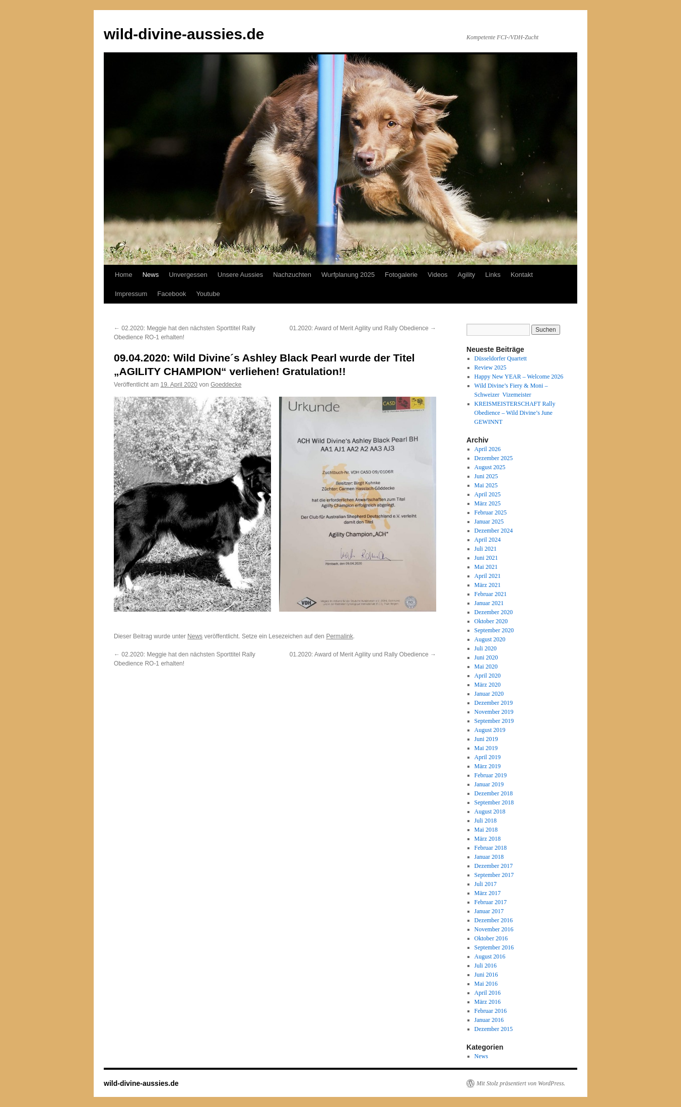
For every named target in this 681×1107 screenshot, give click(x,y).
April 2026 (487, 449)
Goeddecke (226, 384)
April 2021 (487, 575)
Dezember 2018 (493, 793)
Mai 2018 (486, 829)
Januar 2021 (489, 603)
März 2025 (487, 503)
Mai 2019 (486, 748)
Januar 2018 (489, 856)
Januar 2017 (489, 911)
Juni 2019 (486, 739)
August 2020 (490, 639)
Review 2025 (490, 367)
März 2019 (487, 766)
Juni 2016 (486, 974)
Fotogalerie (401, 274)
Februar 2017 (490, 902)
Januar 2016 (489, 1019)
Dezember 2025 (493, 458)
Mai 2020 (486, 666)
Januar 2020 (489, 693)
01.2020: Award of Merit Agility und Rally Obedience (363, 328)
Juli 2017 (485, 884)
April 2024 (487, 539)
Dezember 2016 (493, 920)
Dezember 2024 (493, 530)
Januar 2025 (489, 521)
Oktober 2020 (491, 621)
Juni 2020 (486, 657)
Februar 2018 (490, 847)
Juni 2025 (486, 476)
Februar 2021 (490, 594)
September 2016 (494, 947)
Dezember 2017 (493, 865)
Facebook (171, 294)
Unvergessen (188, 274)
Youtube (208, 294)
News (151, 274)
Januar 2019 (489, 784)
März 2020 (487, 684)
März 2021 (487, 584)
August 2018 (490, 811)
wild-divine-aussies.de (184, 34)
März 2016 (487, 1001)
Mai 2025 (486, 485)
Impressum (131, 294)
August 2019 (490, 729)
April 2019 (487, 757)
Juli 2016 (485, 965)
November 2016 (494, 929)
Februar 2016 (490, 1010)
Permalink (339, 636)
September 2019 (494, 720)
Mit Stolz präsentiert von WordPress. (520, 1083)
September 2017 (494, 874)
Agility (466, 274)
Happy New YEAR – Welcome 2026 (519, 376)
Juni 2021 (486, 557)
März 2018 (487, 838)
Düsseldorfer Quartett (500, 358)
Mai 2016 (486, 983)
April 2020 (487, 675)
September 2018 (494, 802)
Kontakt (522, 274)
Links (492, 274)
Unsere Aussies (240, 274)
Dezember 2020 (493, 612)
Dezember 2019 (493, 702)
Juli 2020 (485, 648)
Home (123, 274)
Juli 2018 (485, 820)
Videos (438, 274)
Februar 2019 (490, 775)
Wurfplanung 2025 (348, 274)
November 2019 (494, 711)
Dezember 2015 (493, 1028)
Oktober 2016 (491, 938)
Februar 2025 (490, 512)
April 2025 (487, 494)
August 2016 (490, 956)
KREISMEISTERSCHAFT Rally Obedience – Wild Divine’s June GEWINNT (515, 412)
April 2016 (487, 992)
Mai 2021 (486, 566)
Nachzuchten (292, 274)
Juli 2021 (485, 548)
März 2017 (487, 893)
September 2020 (494, 630)
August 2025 (490, 467)
